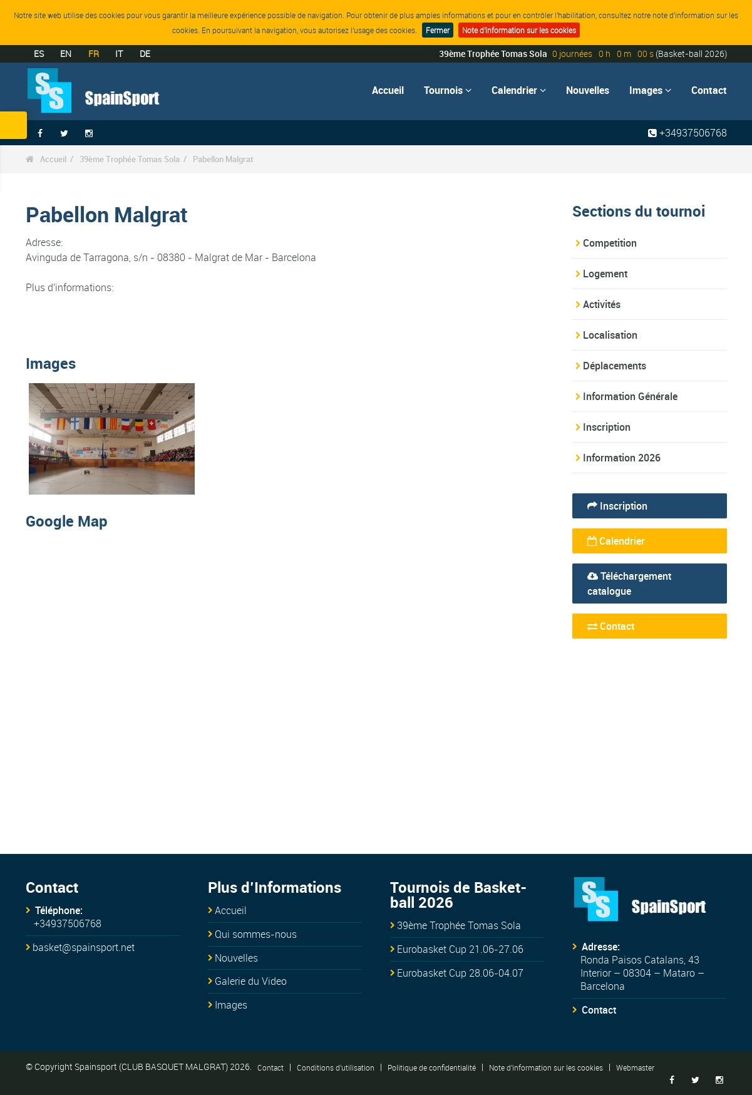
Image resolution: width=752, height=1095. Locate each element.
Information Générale (630, 396)
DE (145, 53)
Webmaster (635, 1067)
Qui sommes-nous (256, 934)
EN (65, 53)
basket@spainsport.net (84, 947)
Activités (602, 304)
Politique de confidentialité (432, 1067)
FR (93, 53)
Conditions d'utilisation (335, 1067)
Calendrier (519, 90)
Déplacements (614, 366)
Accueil (388, 90)
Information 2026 (622, 458)
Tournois (447, 90)
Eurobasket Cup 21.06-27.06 (460, 949)
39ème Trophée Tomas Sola (130, 159)
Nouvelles (587, 90)
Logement (605, 273)
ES (39, 53)
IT (119, 53)
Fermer (438, 30)
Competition (610, 243)
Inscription (607, 427)
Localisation (610, 335)
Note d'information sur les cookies (519, 30)
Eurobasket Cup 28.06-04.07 (460, 973)
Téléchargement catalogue (629, 583)
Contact (709, 90)
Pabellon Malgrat (223, 159)
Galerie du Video (251, 981)
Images (650, 90)
